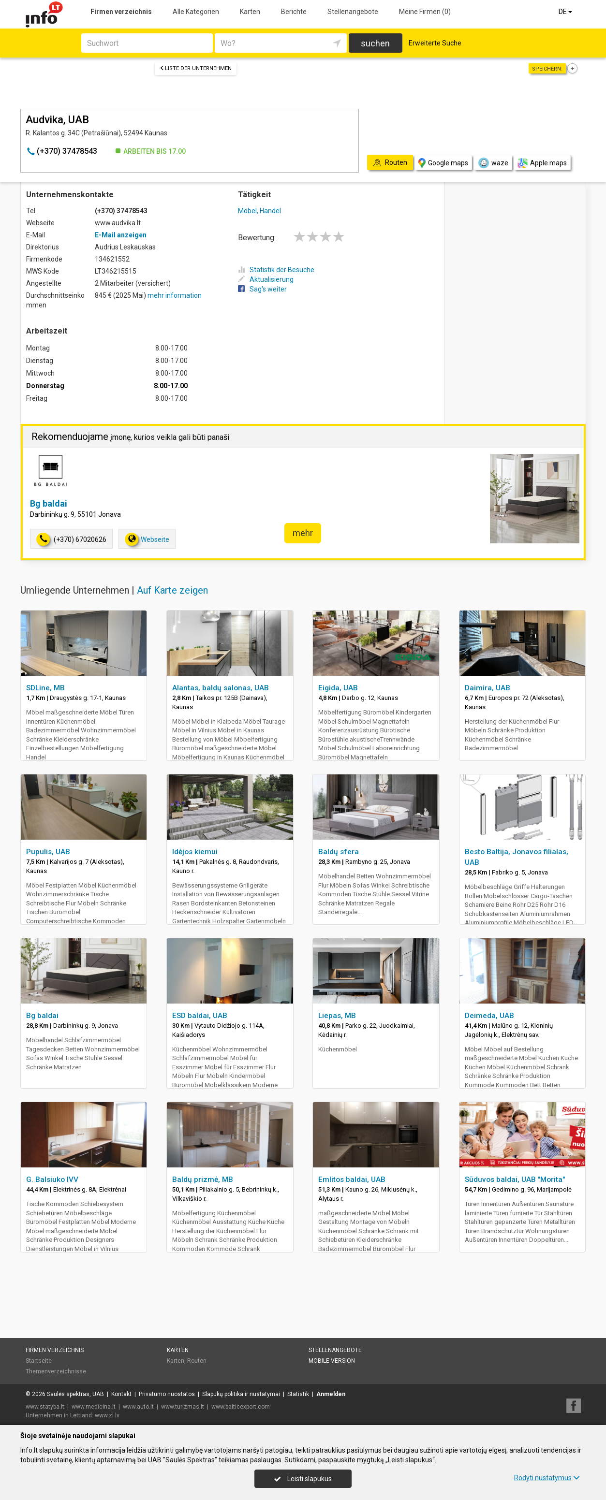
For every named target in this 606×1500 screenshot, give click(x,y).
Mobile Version (332, 1360)
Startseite (39, 1360)
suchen (375, 43)
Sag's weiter (262, 289)
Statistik (298, 1394)
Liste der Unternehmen (196, 68)
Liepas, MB (337, 1015)
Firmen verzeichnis (121, 11)
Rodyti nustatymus (547, 1478)
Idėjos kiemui (195, 851)
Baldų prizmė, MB (202, 1179)
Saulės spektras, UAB (75, 1394)
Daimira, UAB (487, 688)
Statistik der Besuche (276, 270)
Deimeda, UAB (489, 1015)
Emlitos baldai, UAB (351, 1179)
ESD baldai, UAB (199, 1015)
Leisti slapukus (302, 1479)
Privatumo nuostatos (167, 1394)
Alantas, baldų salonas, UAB (220, 688)
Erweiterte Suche (435, 43)
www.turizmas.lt (182, 1406)
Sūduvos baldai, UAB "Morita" (515, 1179)
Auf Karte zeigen (172, 590)
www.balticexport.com (240, 1406)
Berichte (294, 11)
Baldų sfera (338, 851)
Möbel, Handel (259, 211)
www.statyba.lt (45, 1406)
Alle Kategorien (196, 11)
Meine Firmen (425, 11)
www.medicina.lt (94, 1406)
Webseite (147, 539)
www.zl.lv (107, 1415)
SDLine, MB (45, 688)
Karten (250, 11)
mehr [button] (303, 533)
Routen (197, 1360)
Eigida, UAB (338, 688)
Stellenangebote (352, 11)
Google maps (443, 163)
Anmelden (330, 1394)
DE (566, 11)
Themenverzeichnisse (56, 1371)
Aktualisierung (266, 279)
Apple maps (542, 163)
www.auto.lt (138, 1406)
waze (492, 163)
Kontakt (121, 1394)
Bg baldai (48, 503)
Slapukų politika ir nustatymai (241, 1394)
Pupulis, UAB (48, 851)
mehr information (175, 295)
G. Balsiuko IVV (52, 1179)
